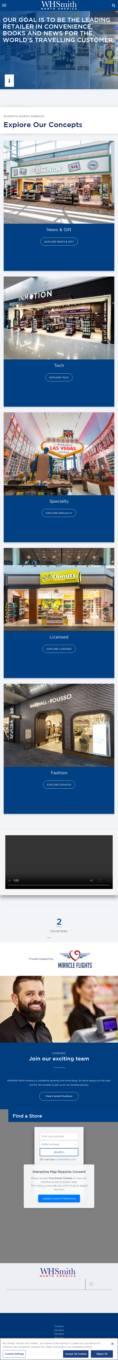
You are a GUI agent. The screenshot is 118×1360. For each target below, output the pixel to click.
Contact (59, 1330)
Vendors (59, 1333)
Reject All (101, 1354)
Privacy (59, 1337)
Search (59, 1152)
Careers (59, 1326)
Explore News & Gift (59, 241)
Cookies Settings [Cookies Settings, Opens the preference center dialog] (14, 1354)
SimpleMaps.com (66, 1159)
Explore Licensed (59, 648)
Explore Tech (59, 377)
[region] (59, 1349)
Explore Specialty (59, 513)
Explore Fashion (59, 784)
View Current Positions (59, 1096)
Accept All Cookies (76, 1354)
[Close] (112, 1344)
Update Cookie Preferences (59, 1198)
